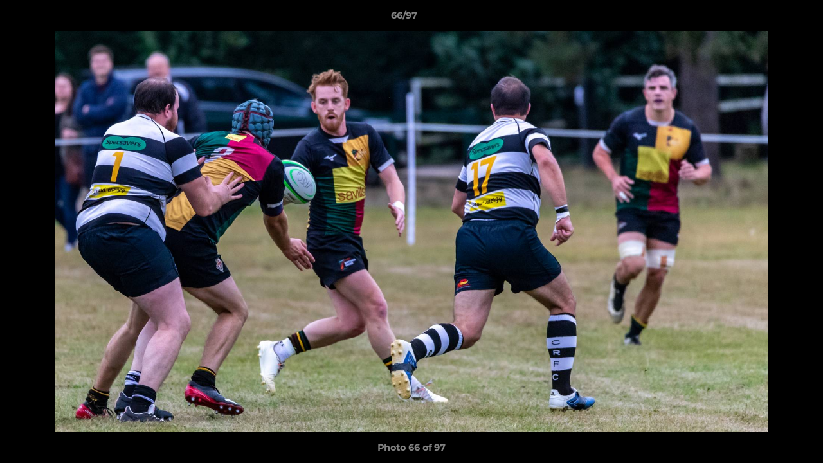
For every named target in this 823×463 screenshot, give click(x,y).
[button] (769, 18)
